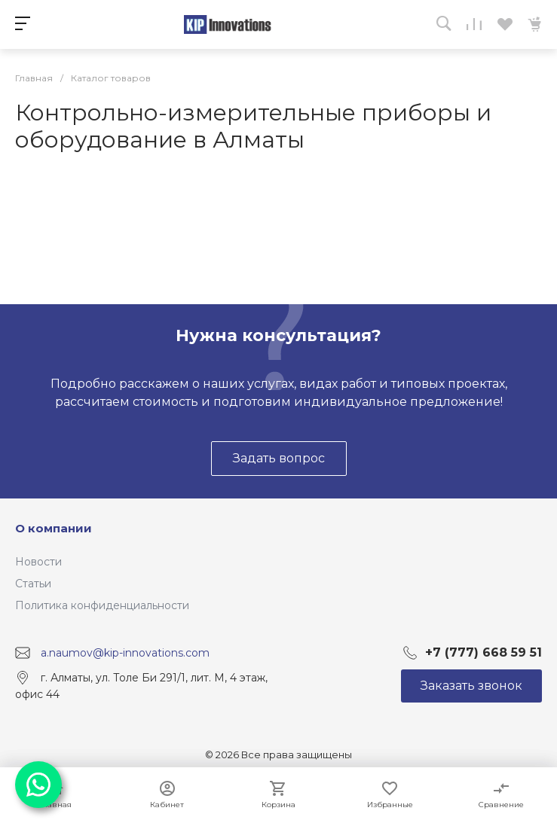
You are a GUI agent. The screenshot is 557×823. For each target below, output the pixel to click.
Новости (38, 561)
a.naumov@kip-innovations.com (125, 652)
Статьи (33, 583)
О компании (53, 528)
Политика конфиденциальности (102, 605)
